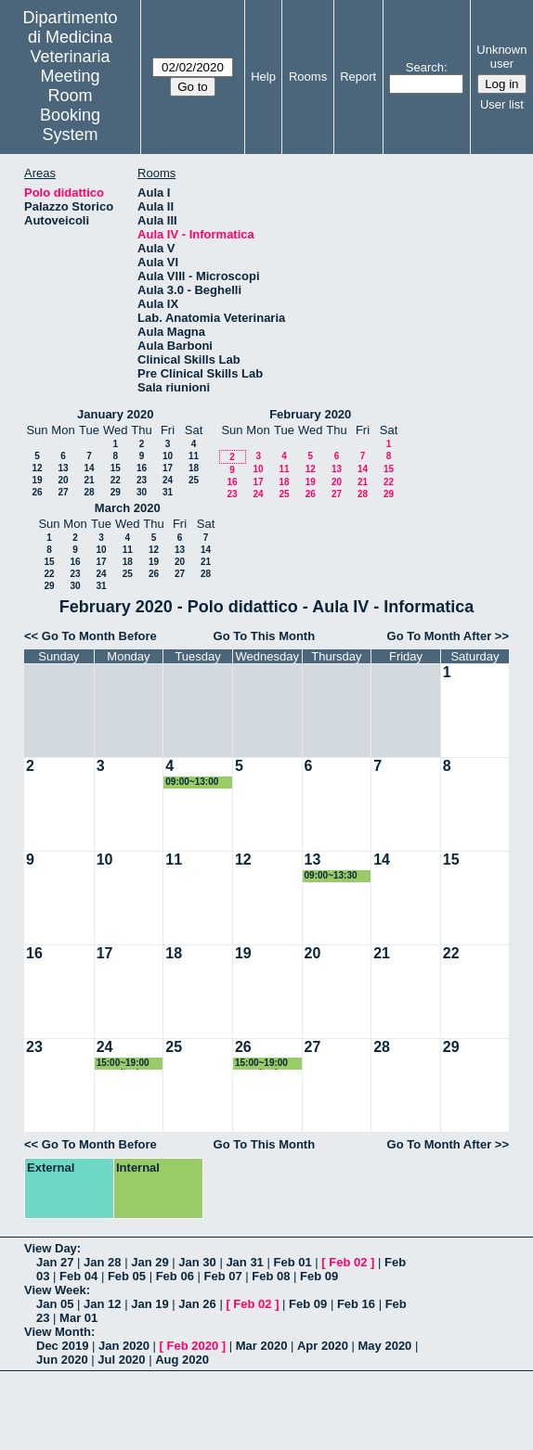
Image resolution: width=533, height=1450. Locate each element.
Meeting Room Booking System (70, 105)
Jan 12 (102, 1304)
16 (141, 468)
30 (141, 492)
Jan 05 (54, 1304)
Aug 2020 (182, 1360)
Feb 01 (292, 1262)
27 (63, 492)
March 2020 (128, 508)
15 (115, 468)
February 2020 (310, 414)
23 (141, 480)
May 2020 (385, 1346)
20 (63, 480)
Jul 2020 (121, 1360)
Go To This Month (265, 636)
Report (358, 76)
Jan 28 (102, 1262)
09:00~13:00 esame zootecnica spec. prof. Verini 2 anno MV (194, 782)
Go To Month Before (99, 636)
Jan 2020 (124, 1346)
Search (425, 67)
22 (115, 480)
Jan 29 (149, 1262)
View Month (57, 1332)
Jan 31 (244, 1262)
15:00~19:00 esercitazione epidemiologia (128, 1064)
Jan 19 (149, 1304)
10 (167, 456)
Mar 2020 (262, 1346)
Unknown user (501, 57)
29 (115, 492)
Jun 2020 (62, 1360)
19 (37, 480)
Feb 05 (127, 1276)
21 (89, 480)
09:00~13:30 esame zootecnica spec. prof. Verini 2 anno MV (333, 876)
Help (263, 76)
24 (167, 480)
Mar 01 (78, 1318)
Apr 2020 (322, 1346)
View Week (55, 1290)
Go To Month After (439, 636)
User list (502, 104)
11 (193, 456)
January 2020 (115, 414)
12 (37, 468)
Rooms (308, 76)
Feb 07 (222, 1276)
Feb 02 (348, 1262)
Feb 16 (356, 1304)
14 (89, 468)
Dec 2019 (62, 1346)
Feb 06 (175, 1276)
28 (89, 492)
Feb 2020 (193, 1346)
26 (37, 492)
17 (167, 468)
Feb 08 (271, 1276)
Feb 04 (78, 1276)
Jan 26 (196, 1304)
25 (193, 480)
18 (193, 468)
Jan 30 (196, 1262)
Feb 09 (319, 1276)
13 (63, 468)
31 (167, 492)
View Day (50, 1248)
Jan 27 (54, 1262)
